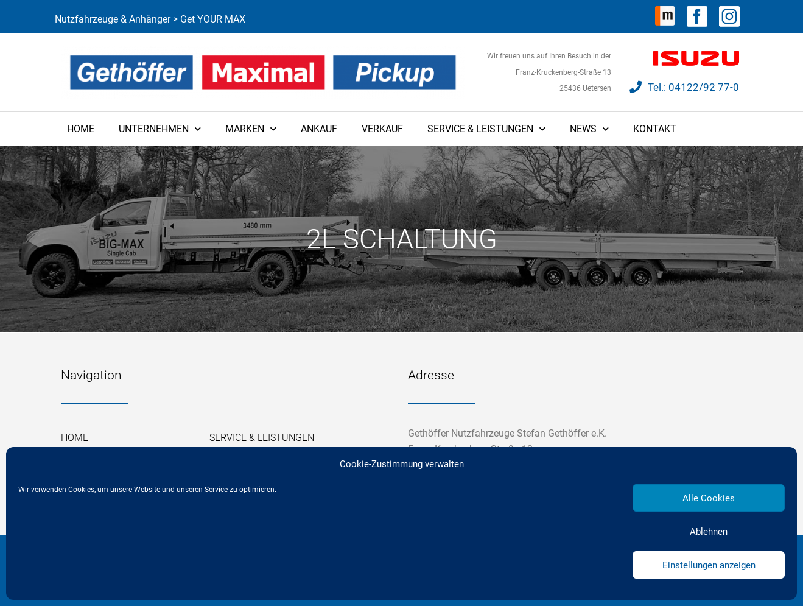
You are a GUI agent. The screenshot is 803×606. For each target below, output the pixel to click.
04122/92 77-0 (703, 87)
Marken (250, 128)
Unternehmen (160, 128)
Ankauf (319, 129)
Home (80, 129)
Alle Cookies (708, 498)
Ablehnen (709, 531)
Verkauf (382, 129)
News (589, 128)
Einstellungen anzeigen (709, 565)
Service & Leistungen (486, 128)
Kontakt (654, 129)
